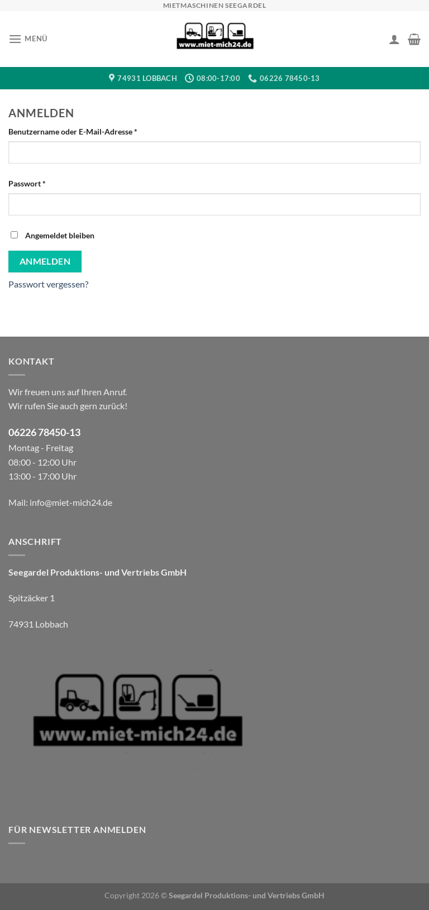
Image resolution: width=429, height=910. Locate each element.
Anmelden (45, 261)
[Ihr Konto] (394, 39)
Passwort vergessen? (48, 284)
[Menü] (27, 38)
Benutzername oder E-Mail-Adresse (94, 130)
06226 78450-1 (41, 432)
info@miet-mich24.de (71, 502)
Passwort (48, 182)
